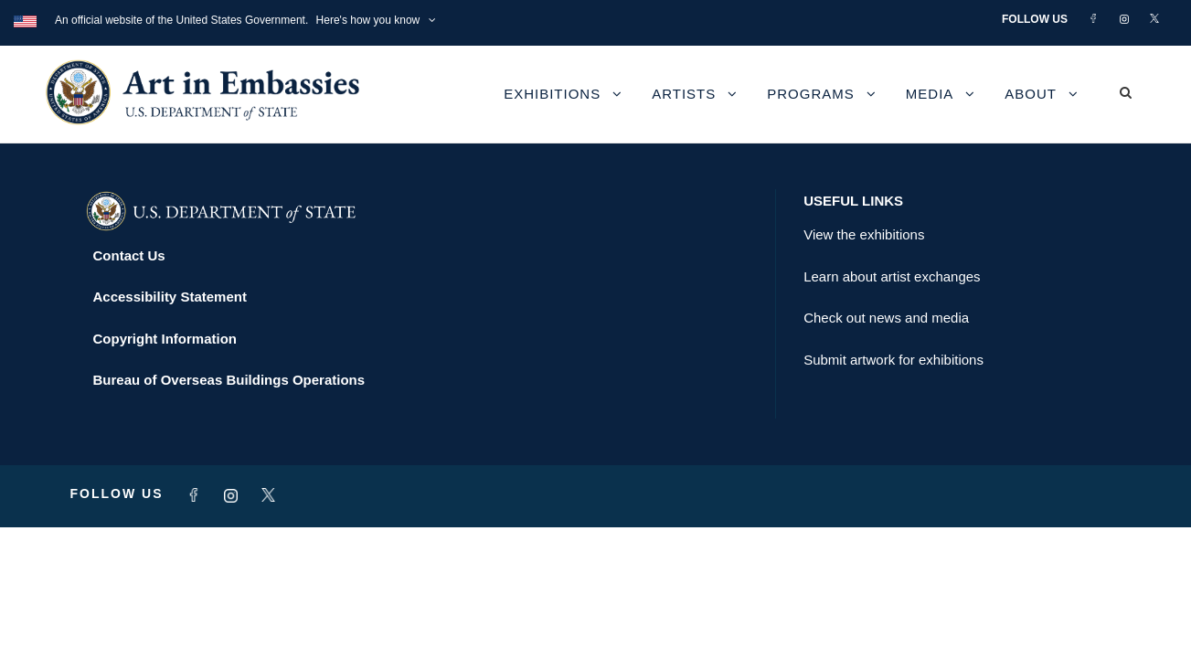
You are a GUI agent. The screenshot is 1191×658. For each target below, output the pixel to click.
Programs (811, 93)
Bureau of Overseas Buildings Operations (229, 379)
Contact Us (129, 255)
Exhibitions (552, 93)
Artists (684, 93)
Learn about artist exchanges (891, 276)
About (1031, 93)
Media (930, 93)
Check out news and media (886, 317)
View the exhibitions (863, 234)
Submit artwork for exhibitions (893, 359)
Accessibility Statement (170, 296)
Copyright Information (165, 338)
